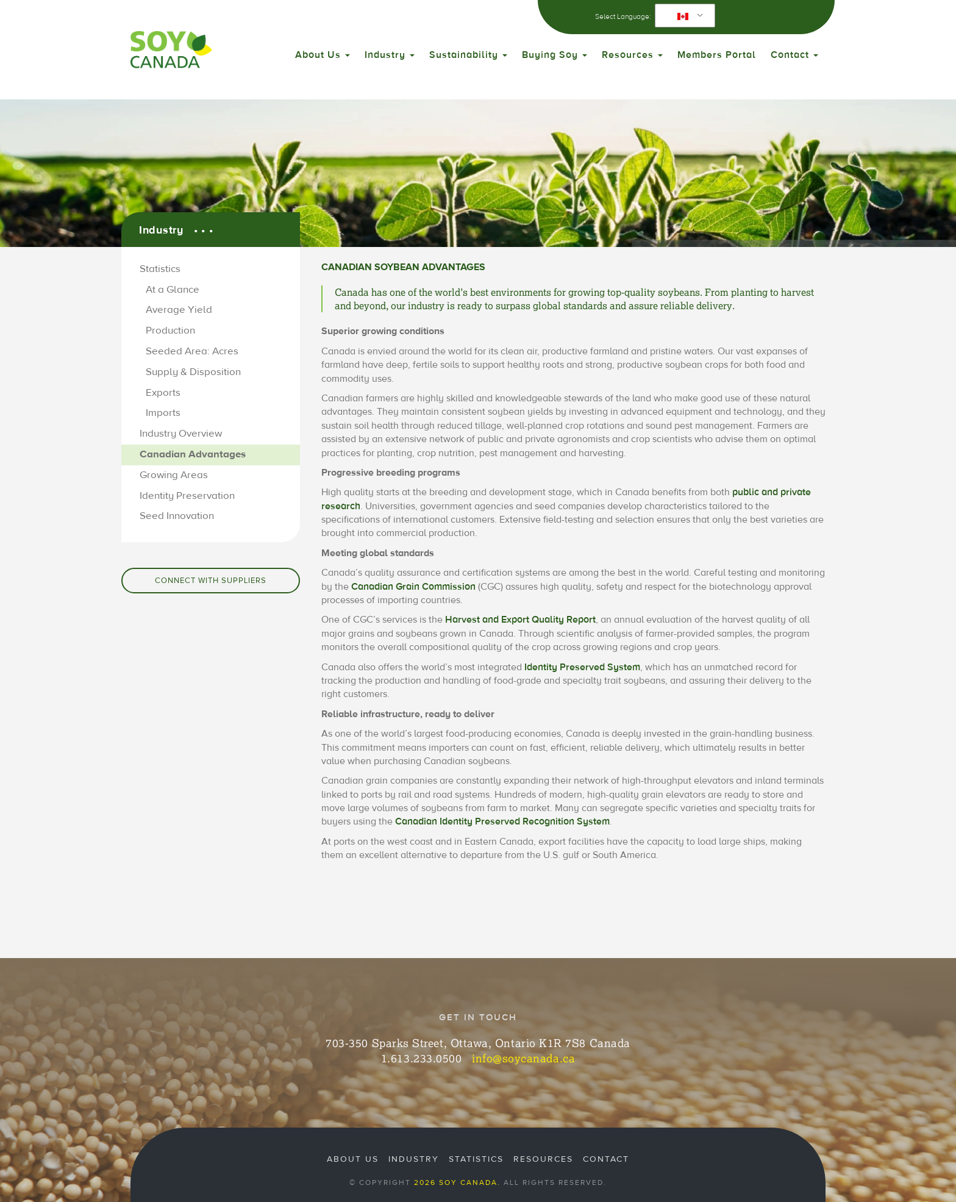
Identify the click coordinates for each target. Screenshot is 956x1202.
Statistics (160, 269)
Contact (794, 55)
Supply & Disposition (193, 372)
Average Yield (179, 310)
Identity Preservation (187, 496)
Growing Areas (174, 475)
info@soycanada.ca (523, 1058)
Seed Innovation (177, 516)
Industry (390, 55)
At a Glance (172, 289)
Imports (163, 413)
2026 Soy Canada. (457, 1182)
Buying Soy (554, 55)
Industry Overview (181, 433)
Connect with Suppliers (210, 580)
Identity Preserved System (582, 667)
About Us (322, 55)
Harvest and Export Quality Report (520, 620)
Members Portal (716, 55)
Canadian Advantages (193, 454)
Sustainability (468, 55)
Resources (632, 55)
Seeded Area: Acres (192, 351)
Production (170, 330)
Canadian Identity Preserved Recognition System (502, 821)
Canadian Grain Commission (413, 587)
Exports (163, 392)
